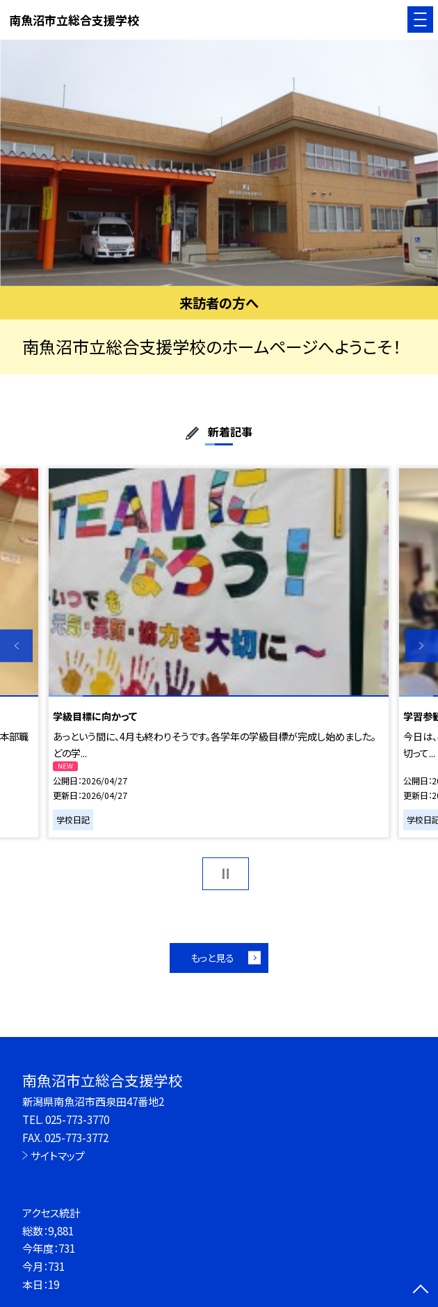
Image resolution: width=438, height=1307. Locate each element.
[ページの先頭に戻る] (420, 1290)
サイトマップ (58, 1155)
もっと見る (212, 958)
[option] (219, 163)
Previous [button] (16, 645)
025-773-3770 (77, 1119)
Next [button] (421, 645)
